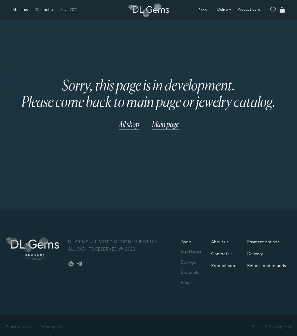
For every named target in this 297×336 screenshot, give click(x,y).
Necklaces (191, 252)
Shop (186, 241)
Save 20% (68, 9)
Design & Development (271, 326)
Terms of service (19, 326)
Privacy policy (51, 326)
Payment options (263, 241)
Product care (249, 9)
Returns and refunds (266, 265)
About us (20, 9)
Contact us (45, 9)
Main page (165, 125)
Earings (188, 262)
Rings (186, 282)
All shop (129, 125)
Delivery (224, 9)
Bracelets (190, 272)
